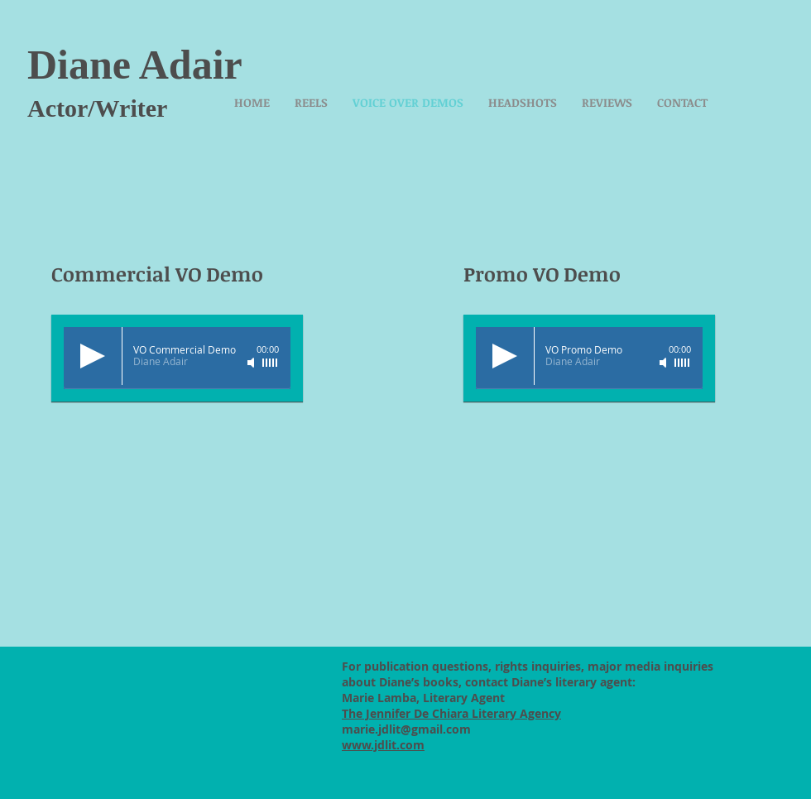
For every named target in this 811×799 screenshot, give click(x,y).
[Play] (92, 356)
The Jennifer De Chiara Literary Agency (451, 713)
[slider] (270, 363)
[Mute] (252, 362)
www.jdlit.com (383, 745)
